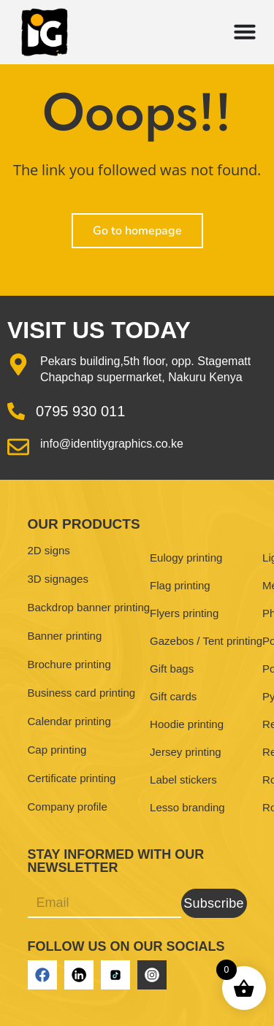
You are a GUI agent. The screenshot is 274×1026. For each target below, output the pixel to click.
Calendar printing (69, 721)
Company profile (67, 806)
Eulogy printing (186, 557)
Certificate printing (72, 778)
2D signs (49, 550)
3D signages (58, 579)
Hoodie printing (187, 724)
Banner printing (65, 635)
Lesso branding (187, 807)
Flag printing (180, 585)
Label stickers (183, 779)
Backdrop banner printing (89, 607)
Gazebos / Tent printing (206, 641)
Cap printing (57, 749)
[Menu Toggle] (244, 31)
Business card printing (82, 692)
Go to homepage (137, 231)
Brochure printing (69, 664)
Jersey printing (185, 752)
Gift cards (173, 696)
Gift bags (172, 668)
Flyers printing (184, 613)
